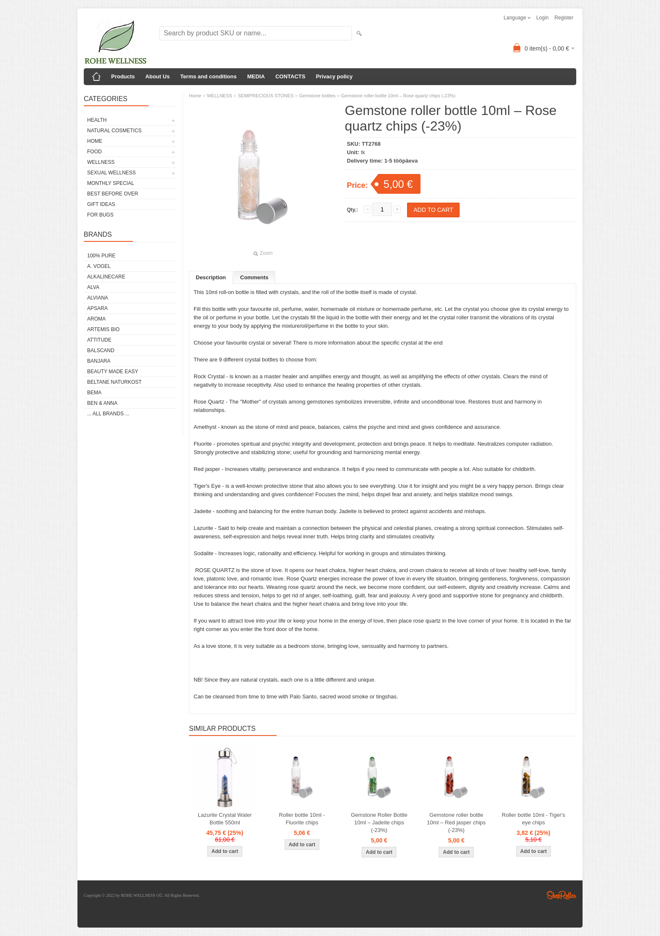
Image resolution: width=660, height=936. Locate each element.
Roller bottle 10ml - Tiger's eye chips (533, 819)
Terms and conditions (208, 76)
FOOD (94, 152)
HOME (94, 141)
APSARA (97, 308)
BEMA (94, 393)
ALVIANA (97, 298)
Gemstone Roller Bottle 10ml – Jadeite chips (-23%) (379, 822)
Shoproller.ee (561, 895)
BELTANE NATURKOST (114, 382)
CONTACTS (290, 76)
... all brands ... (108, 414)
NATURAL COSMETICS (114, 131)
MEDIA (256, 76)
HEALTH (96, 120)
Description (211, 277)
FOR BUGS (100, 215)
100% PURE (101, 256)
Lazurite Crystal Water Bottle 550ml (225, 819)
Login (542, 18)
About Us (157, 76)
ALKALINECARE (106, 277)
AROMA (96, 319)
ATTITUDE (99, 340)
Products (123, 76)
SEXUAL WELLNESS (111, 173)
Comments (254, 277)
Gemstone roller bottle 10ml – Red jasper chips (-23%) (456, 822)
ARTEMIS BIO (103, 329)
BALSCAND (100, 350)
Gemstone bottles (317, 95)
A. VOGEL (99, 266)
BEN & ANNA (102, 403)
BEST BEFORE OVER (112, 194)
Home (195, 95)
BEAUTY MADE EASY (112, 371)
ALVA (93, 287)
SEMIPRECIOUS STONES (265, 95)
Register (563, 18)
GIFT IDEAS (101, 204)
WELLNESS (100, 162)
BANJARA (98, 361)
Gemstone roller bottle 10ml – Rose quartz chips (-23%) (398, 95)
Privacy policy (334, 76)
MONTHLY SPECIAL (110, 183)
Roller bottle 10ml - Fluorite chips (302, 819)
